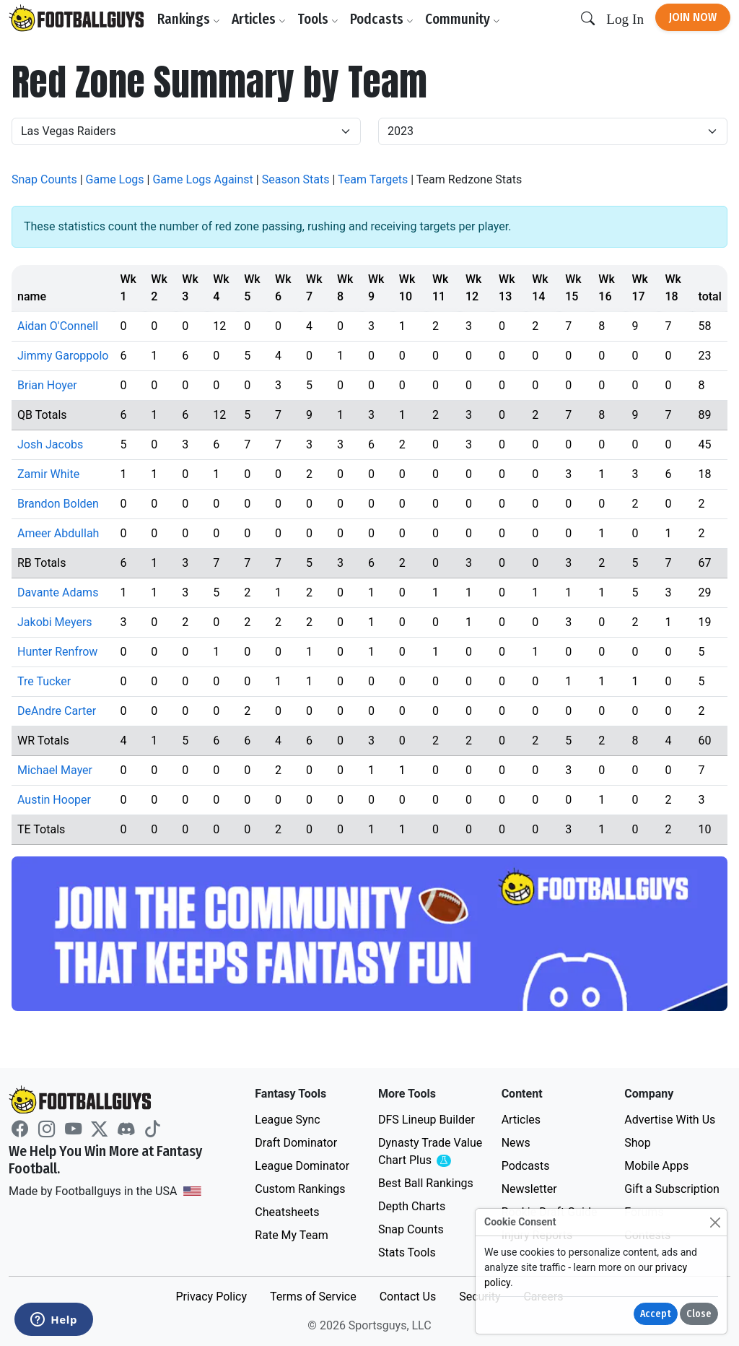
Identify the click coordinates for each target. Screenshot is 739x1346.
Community (462, 19)
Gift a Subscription (672, 1189)
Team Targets (373, 179)
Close (699, 1314)
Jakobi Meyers (54, 622)
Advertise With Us (669, 1119)
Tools (317, 19)
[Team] (186, 131)
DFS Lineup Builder (426, 1119)
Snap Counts (44, 179)
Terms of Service (313, 1296)
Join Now (693, 17)
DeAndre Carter (56, 711)
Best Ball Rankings (425, 1183)
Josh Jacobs (50, 444)
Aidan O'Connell (57, 326)
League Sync (287, 1119)
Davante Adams (57, 592)
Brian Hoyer (47, 385)
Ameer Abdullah (58, 533)
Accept (655, 1314)
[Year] (552, 131)
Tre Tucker (44, 681)
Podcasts (382, 19)
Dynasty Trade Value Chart (431, 1152)
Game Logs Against (202, 179)
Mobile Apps (656, 1166)
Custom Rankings (300, 1189)
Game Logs (115, 179)
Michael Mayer (54, 770)
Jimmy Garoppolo (62, 355)
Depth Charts (411, 1206)
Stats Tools (407, 1252)
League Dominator (302, 1166)
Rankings (188, 19)
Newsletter (529, 1189)
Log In (625, 19)
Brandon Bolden (58, 504)
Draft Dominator (296, 1143)
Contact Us (408, 1296)
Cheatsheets (287, 1212)
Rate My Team (291, 1235)
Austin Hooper (54, 800)
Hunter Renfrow (57, 652)
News (516, 1143)
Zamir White (48, 474)
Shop (637, 1143)
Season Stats (296, 179)
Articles (259, 19)
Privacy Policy (211, 1296)
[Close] (714, 1222)
